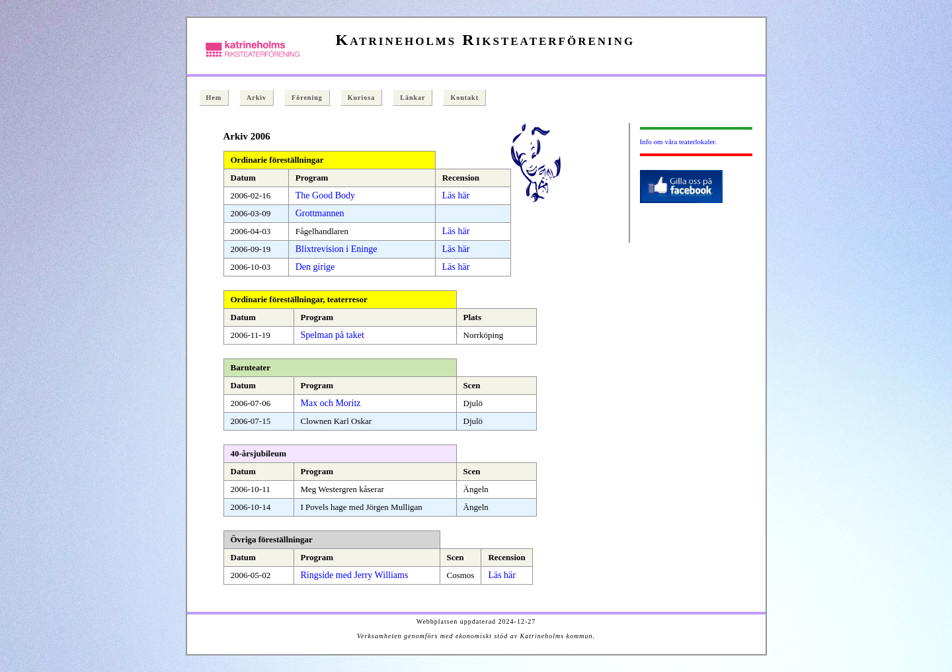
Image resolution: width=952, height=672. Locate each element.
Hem (214, 97)
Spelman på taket (332, 335)
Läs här (456, 195)
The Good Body (325, 195)
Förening (307, 97)
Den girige (315, 267)
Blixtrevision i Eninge (336, 249)
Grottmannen (320, 213)
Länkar (412, 97)
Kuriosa (361, 97)
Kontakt (464, 97)
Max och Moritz (331, 403)
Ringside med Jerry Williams (355, 575)
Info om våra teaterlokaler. (678, 142)
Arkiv (256, 97)
